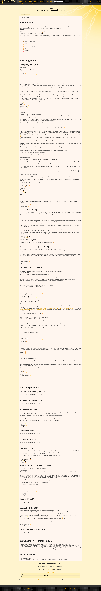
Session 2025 (28, 1)
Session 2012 (6, 3)
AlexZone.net (27, 588)
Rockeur (51, 12)
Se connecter (92, 1)
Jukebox (71, 588)
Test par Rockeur (31, 3)
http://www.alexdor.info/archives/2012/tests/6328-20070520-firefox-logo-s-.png (56, 308)
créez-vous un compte (57, 579)
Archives (35, 1)
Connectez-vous (41, 579)
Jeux (63, 588)
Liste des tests (12, 3)
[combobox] (58, 1)
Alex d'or (1, 3)
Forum (41, 1)
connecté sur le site (49, 569)
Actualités (20, 1)
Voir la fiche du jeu (25, 14)
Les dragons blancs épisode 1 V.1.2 (21, 3)
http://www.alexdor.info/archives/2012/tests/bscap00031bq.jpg (33, 309)
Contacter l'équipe (78, 588)
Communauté (49, 1)
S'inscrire (98, 1)
